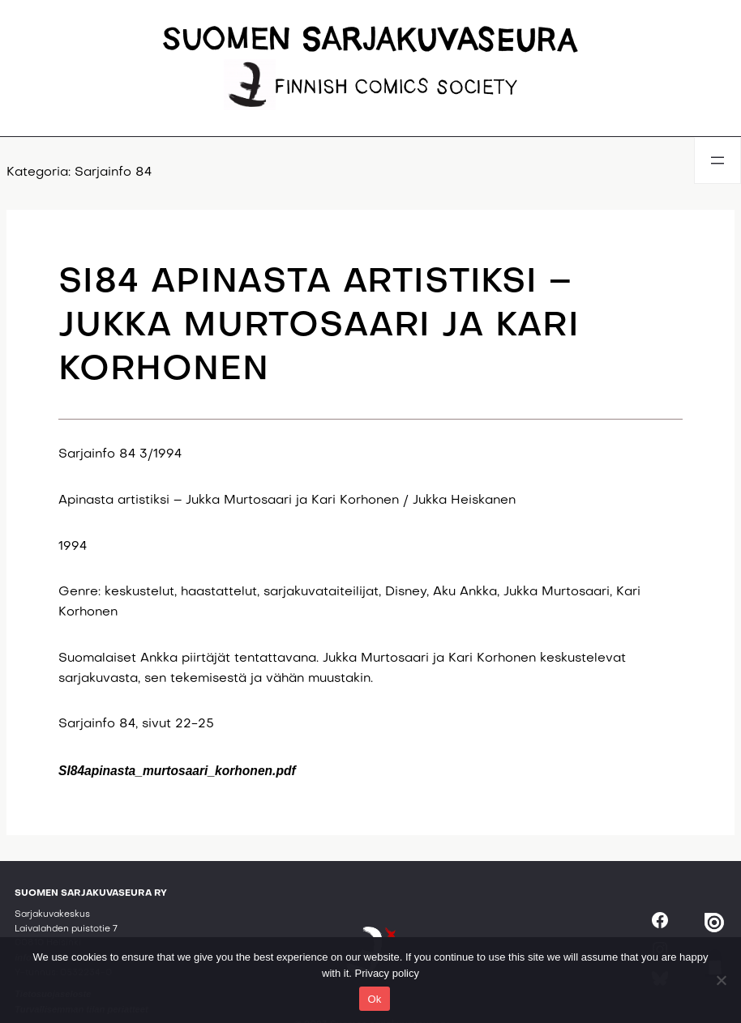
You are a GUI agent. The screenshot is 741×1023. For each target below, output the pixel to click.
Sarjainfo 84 (113, 173)
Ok (374, 999)
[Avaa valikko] (717, 160)
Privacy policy (387, 973)
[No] (721, 980)
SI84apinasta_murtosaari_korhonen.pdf (177, 771)
